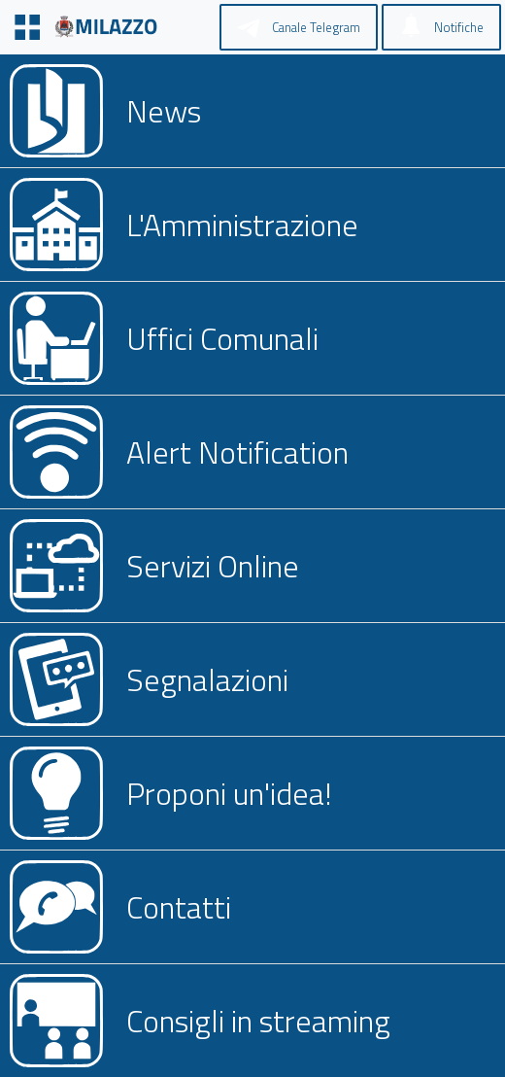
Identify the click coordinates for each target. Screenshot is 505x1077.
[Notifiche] (441, 27)
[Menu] (27, 27)
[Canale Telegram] (298, 27)
